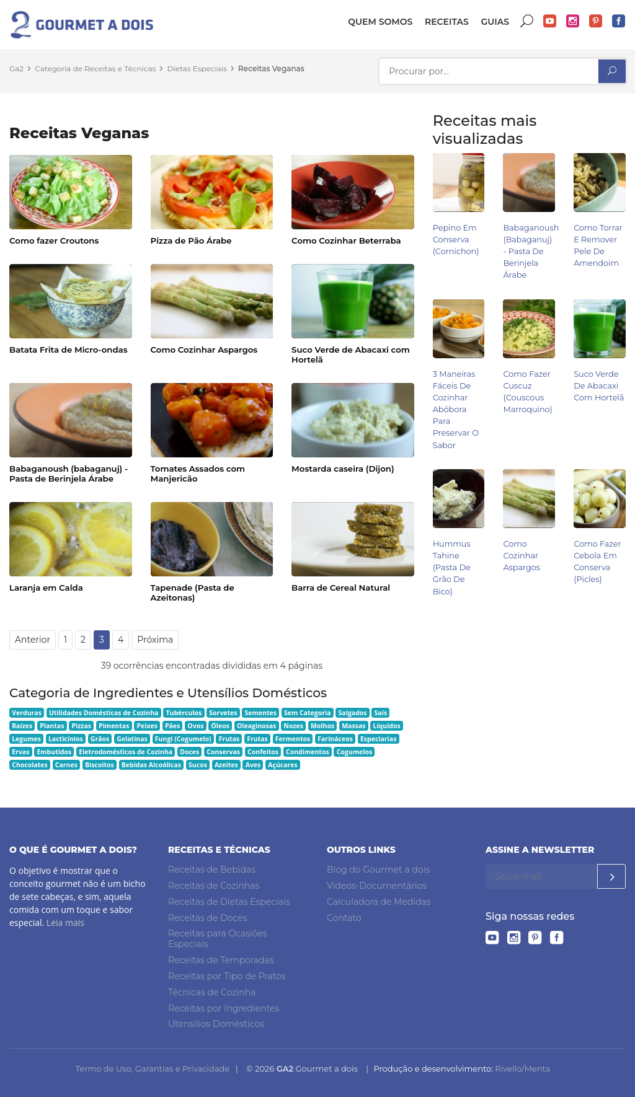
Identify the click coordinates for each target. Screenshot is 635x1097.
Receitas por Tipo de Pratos (227, 976)
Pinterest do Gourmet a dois (596, 21)
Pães (172, 725)
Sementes (261, 712)
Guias (495, 21)
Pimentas (114, 725)
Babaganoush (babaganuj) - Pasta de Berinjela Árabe (68, 473)
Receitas (447, 21)
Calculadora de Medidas (379, 901)
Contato (344, 917)
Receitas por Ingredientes (223, 1008)
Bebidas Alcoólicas (151, 764)
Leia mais (65, 922)
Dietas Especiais (197, 68)
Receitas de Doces (207, 917)
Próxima (155, 639)
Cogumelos (354, 751)
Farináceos (335, 738)
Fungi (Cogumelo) (183, 738)
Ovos (195, 725)
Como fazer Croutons (54, 240)
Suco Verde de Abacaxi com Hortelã (350, 354)
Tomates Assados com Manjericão (198, 473)
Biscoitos (99, 764)
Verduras (27, 712)
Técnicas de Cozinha (211, 992)
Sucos (198, 764)
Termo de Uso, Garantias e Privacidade (152, 1068)
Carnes (66, 764)
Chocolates (30, 764)
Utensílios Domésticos (216, 1023)
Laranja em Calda (46, 588)
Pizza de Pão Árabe (191, 240)
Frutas (229, 738)
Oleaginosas (256, 725)
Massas (353, 725)
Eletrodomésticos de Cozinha (125, 751)
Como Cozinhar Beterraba (346, 240)
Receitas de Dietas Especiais (229, 901)
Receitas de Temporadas (221, 960)
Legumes (26, 738)
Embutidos (54, 751)
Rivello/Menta (522, 1068)
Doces (189, 751)
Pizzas (81, 725)
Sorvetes (223, 712)
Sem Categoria (307, 712)
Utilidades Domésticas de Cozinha (104, 712)
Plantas (52, 725)
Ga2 (16, 68)
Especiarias (378, 738)
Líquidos (386, 725)
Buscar (527, 21)
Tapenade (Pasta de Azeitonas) (192, 592)
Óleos (220, 725)
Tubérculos (184, 712)
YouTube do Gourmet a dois (550, 21)
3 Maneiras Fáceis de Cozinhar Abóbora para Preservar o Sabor (456, 409)
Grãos (100, 738)
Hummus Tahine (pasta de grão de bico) (452, 567)
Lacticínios (65, 738)
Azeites (226, 764)
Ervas (20, 751)
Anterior (32, 639)
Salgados (353, 712)
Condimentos (307, 751)
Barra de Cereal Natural (340, 588)
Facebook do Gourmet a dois (619, 21)
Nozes (293, 725)
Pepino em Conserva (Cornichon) (456, 239)
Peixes (147, 725)
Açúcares (282, 764)
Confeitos (262, 751)
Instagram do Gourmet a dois (573, 21)
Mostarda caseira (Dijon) (342, 469)
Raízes (22, 725)
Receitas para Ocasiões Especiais (217, 939)
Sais (381, 712)
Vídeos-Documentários (377, 885)
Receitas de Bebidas (211, 869)
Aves (253, 764)
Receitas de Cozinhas (213, 885)
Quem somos (380, 21)
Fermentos (292, 738)
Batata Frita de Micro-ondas (68, 350)
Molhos (322, 725)
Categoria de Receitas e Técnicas (95, 68)
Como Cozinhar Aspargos (204, 350)
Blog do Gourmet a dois (378, 869)
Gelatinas (132, 738)
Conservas (223, 751)
